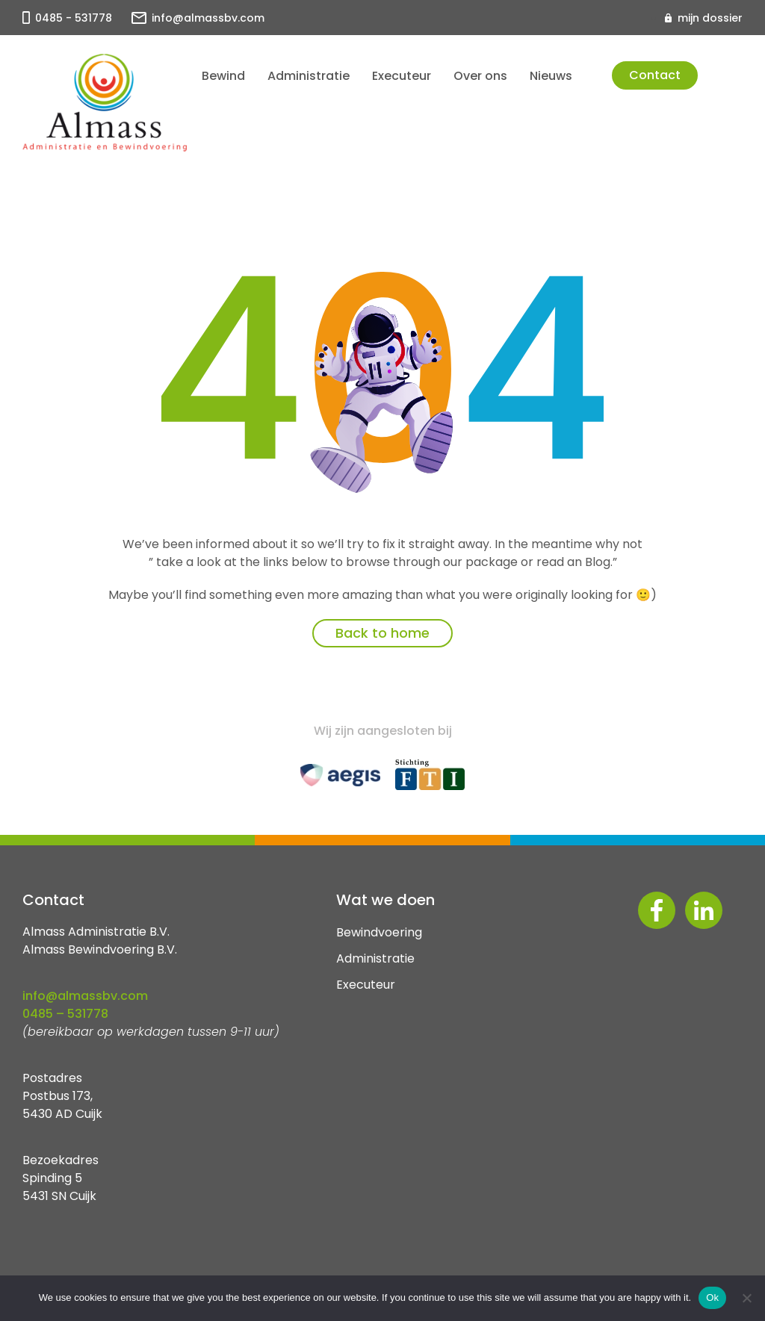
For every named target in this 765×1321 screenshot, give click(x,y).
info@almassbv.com (208, 17)
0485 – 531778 (65, 1013)
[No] (746, 1297)
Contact (655, 75)
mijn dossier (710, 17)
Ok (712, 1297)
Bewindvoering (379, 932)
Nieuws (551, 75)
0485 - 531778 (73, 17)
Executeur (401, 75)
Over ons (480, 75)
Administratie (308, 75)
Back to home (382, 633)
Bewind (223, 75)
